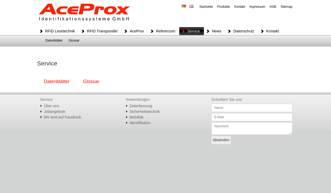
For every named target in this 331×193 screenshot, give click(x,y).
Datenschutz (243, 31)
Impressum (257, 7)
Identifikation (140, 123)
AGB (272, 7)
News (216, 31)
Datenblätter (54, 40)
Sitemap (286, 7)
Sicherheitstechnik (145, 111)
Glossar (74, 40)
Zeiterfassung (141, 106)
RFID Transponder (102, 31)
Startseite (206, 7)
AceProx (137, 31)
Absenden (221, 140)
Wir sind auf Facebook (62, 117)
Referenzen (165, 31)
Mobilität (136, 117)
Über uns (51, 106)
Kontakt (239, 7)
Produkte (223, 7)
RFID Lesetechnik (60, 31)
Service (193, 31)
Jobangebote (55, 111)
